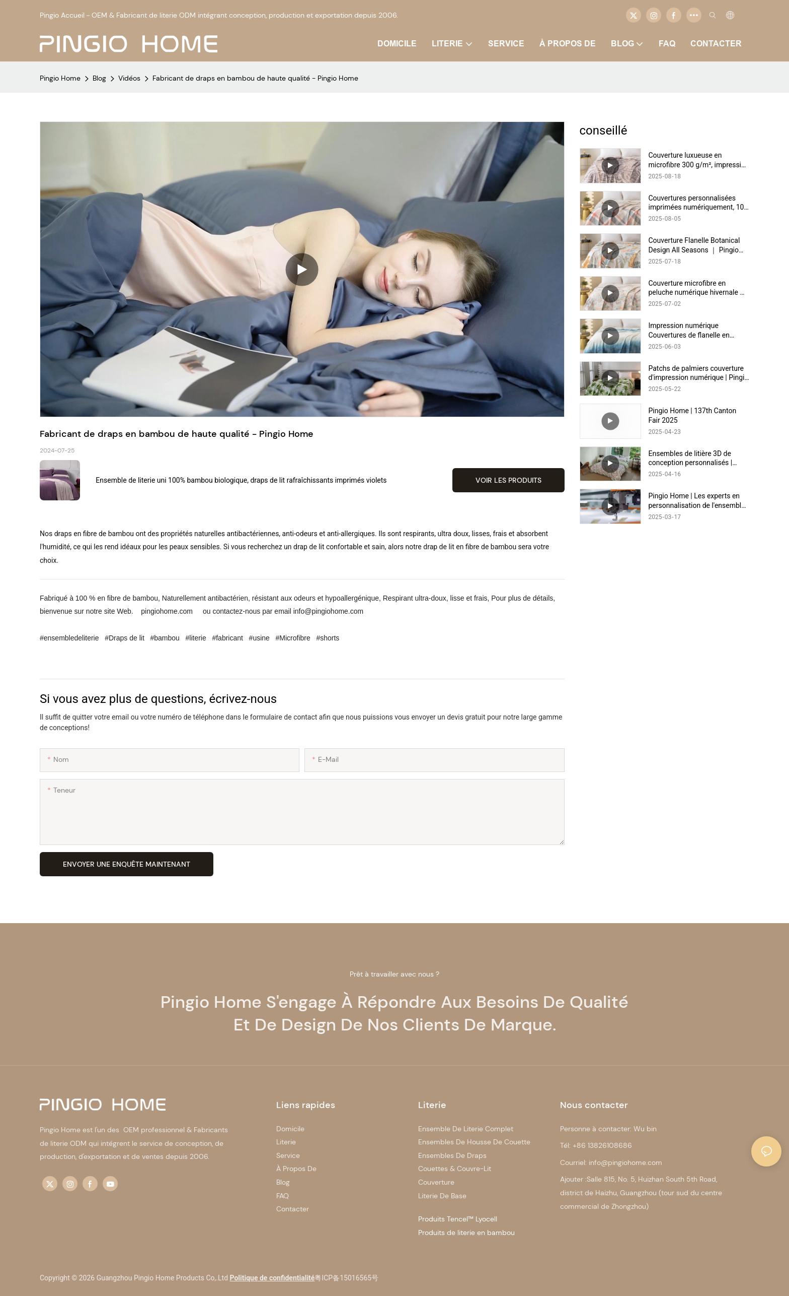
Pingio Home (60, 78)
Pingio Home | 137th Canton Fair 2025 (693, 415)
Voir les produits (508, 480)
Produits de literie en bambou (466, 1232)
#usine (259, 638)
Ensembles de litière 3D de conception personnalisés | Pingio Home (691, 458)
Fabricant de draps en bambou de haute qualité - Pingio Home (255, 78)
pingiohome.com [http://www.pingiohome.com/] (167, 611)
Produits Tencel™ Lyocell (457, 1218)
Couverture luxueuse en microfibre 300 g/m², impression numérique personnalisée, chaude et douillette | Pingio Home (699, 160)
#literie (196, 638)
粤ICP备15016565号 (346, 1278)
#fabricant (227, 638)
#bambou (165, 638)
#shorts (327, 638)
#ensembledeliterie (70, 638)
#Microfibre (293, 638)
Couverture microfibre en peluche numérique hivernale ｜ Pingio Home (698, 288)
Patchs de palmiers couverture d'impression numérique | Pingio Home (699, 373)
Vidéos (129, 78)
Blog (99, 78)
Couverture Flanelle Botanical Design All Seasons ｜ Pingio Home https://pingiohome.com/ (698, 245)
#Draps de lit (124, 638)
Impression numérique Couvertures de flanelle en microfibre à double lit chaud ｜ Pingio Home (697, 330)
